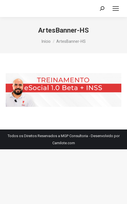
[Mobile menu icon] (115, 8)
